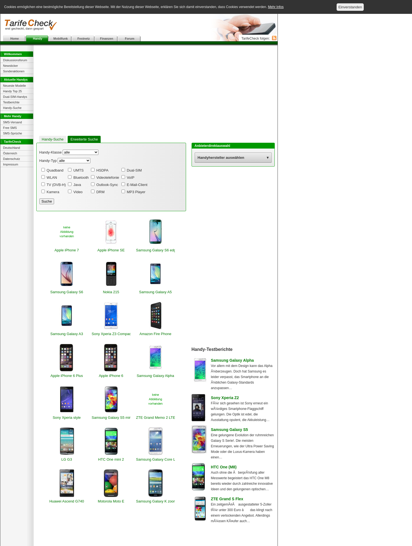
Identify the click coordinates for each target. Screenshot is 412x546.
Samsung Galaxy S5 (229, 429)
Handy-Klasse (50, 152)
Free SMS (10, 127)
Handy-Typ (48, 161)
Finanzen (106, 38)
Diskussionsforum (15, 60)
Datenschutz (11, 158)
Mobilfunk (61, 38)
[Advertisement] (139, 25)
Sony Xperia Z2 (225, 398)
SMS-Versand (12, 122)
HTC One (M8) (224, 467)
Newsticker (10, 65)
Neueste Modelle (14, 85)
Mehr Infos (276, 7)
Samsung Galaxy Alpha (232, 360)
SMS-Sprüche (12, 133)
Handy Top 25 (12, 91)
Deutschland (11, 147)
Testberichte (11, 102)
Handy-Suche (12, 107)
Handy (37, 38)
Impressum (10, 164)
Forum (129, 38)
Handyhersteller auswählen (221, 157)
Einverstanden (350, 7)
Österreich (10, 153)
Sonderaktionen (13, 71)
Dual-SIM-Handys (15, 96)
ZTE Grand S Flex (227, 499)
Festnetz (83, 38)
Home (14, 38)
